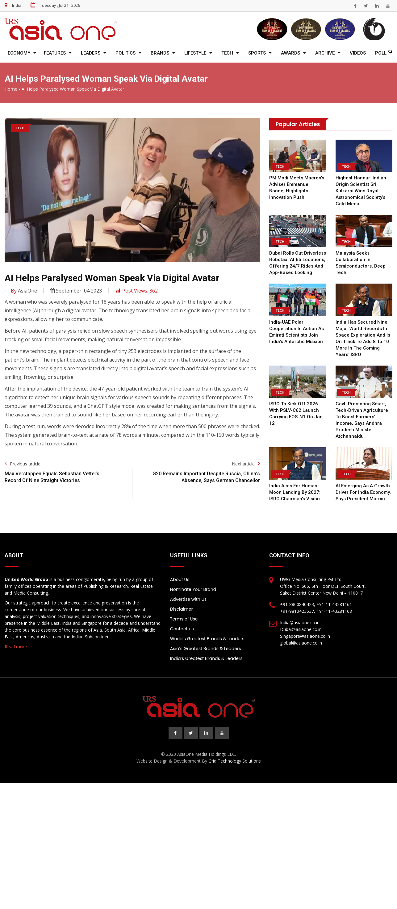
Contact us (182, 629)
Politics (125, 53)
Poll (381, 53)
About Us (179, 579)
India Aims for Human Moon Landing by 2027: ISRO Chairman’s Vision (294, 492)
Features (55, 53)
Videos (358, 53)
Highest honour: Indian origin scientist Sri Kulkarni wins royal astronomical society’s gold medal (361, 191)
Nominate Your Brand (193, 589)
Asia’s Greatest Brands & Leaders (205, 648)
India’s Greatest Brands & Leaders (206, 658)
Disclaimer (181, 609)
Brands (160, 53)
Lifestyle (195, 53)
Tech (227, 53)
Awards (290, 53)
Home (11, 89)
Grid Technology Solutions (234, 761)
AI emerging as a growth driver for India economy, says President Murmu (363, 492)
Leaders (90, 53)
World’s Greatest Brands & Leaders (207, 639)
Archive (325, 53)
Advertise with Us (188, 599)
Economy (19, 53)
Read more (16, 646)
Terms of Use (184, 619)
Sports (257, 53)
